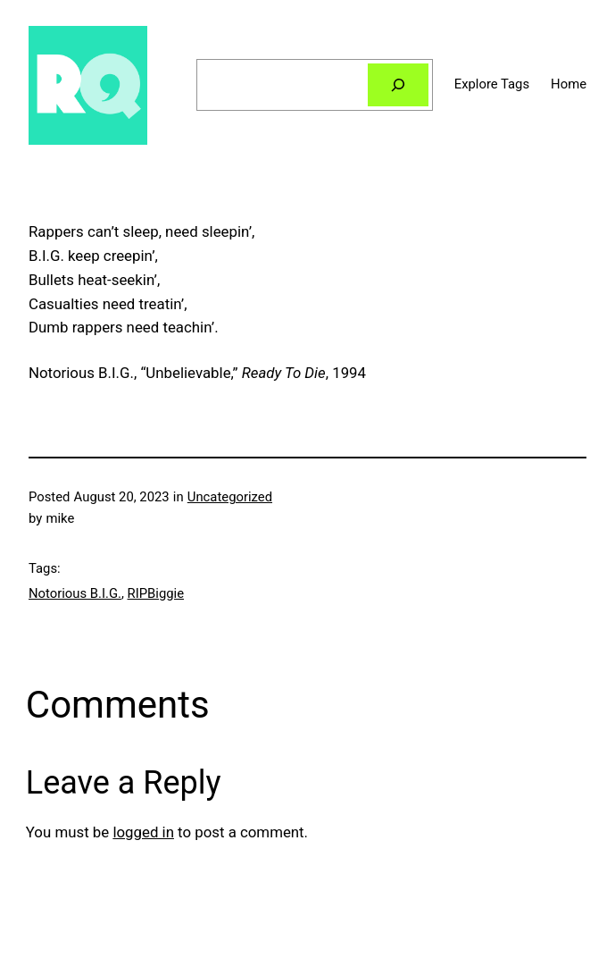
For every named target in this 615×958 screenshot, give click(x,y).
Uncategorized (229, 497)
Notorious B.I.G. (75, 593)
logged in (143, 832)
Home (568, 84)
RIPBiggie (156, 593)
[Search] (398, 84)
